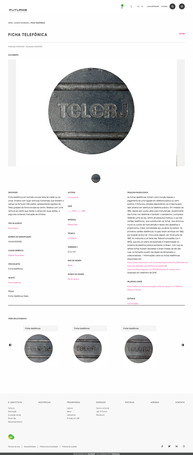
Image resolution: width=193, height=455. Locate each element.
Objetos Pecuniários (16, 255)
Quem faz (12, 418)
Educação (12, 411)
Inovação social (14, 415)
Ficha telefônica (14, 282)
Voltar (182, 34)
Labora (70, 408)
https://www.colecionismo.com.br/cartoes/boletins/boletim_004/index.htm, (158, 262)
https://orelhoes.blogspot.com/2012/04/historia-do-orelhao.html (153, 269)
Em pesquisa (73, 197)
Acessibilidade (30, 446)
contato (164, 6)
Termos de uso (14, 446)
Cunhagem (72, 238)
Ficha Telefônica (133, 286)
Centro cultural (102, 408)
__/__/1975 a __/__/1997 (76, 211)
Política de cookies (69, 446)
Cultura (11, 408)
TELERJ (138, 290)
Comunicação (132, 303)
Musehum (100, 415)
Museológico (13, 228)
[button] (10, 345)
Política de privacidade (49, 446)
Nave (69, 411)
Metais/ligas (73, 224)
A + (139, 7)
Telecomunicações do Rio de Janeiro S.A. (158, 286)
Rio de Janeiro (73, 279)
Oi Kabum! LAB (73, 418)
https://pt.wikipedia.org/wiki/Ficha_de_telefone (146, 266)
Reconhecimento (15, 422)
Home (10, 23)
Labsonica (71, 415)
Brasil (70, 265)
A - (143, 7)
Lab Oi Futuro (101, 411)
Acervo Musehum (21, 23)
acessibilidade (153, 6)
